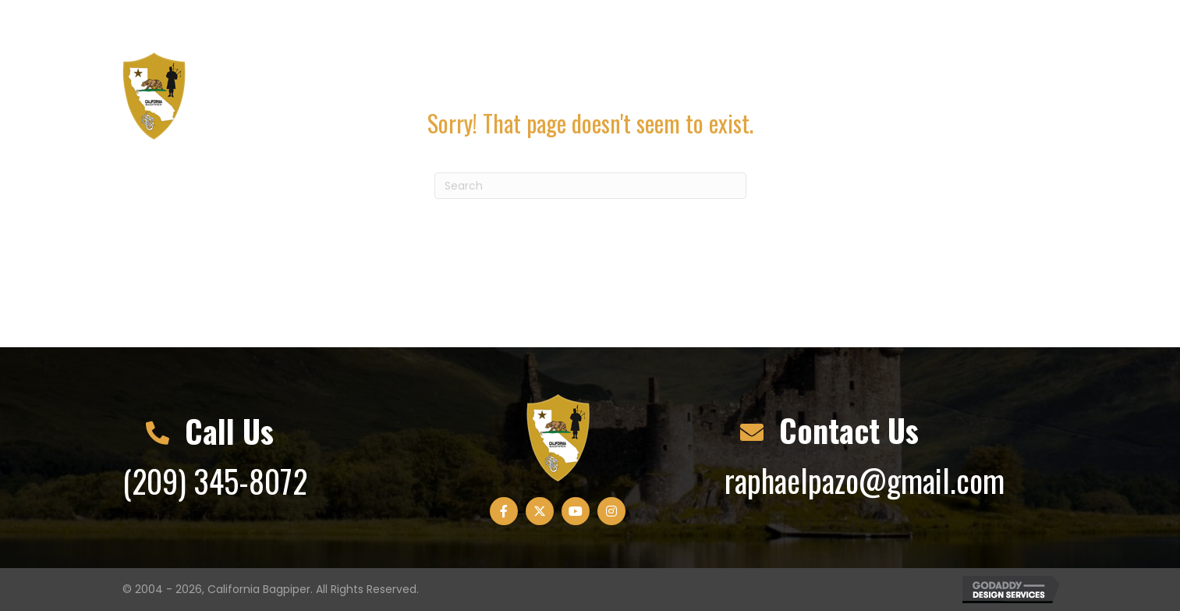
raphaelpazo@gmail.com (377, 21)
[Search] (590, 185)
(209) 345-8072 (195, 21)
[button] (936, 22)
